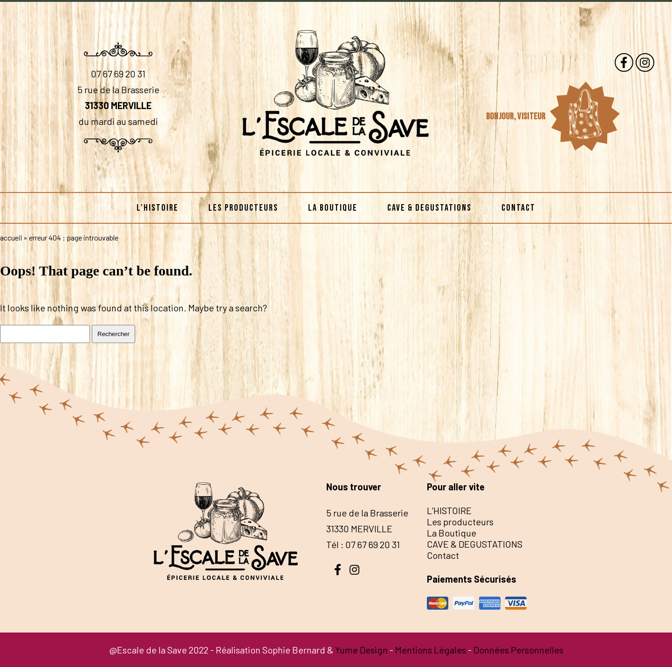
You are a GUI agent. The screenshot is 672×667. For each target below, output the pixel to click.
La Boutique (332, 207)
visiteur (532, 116)
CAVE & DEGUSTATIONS (429, 207)
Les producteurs (243, 207)
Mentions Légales (430, 649)
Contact (518, 207)
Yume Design (361, 649)
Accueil (11, 237)
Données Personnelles (518, 649)
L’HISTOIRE (157, 207)
